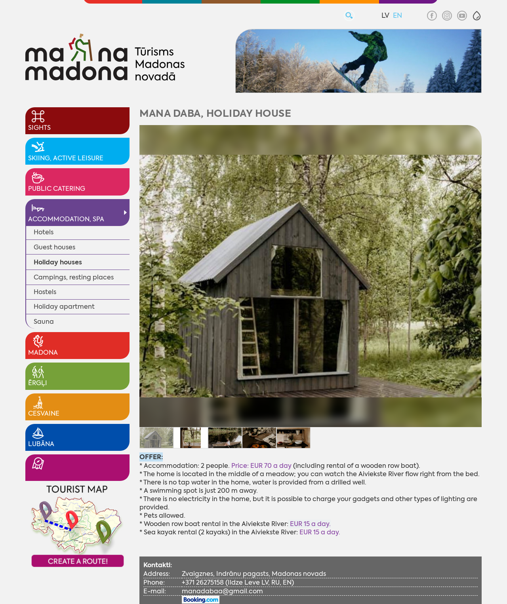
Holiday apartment (64, 306)
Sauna (44, 321)
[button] (477, 16)
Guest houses (54, 247)
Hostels (45, 292)
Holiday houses (58, 262)
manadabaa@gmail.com (222, 591)
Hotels (43, 232)
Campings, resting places (74, 277)
